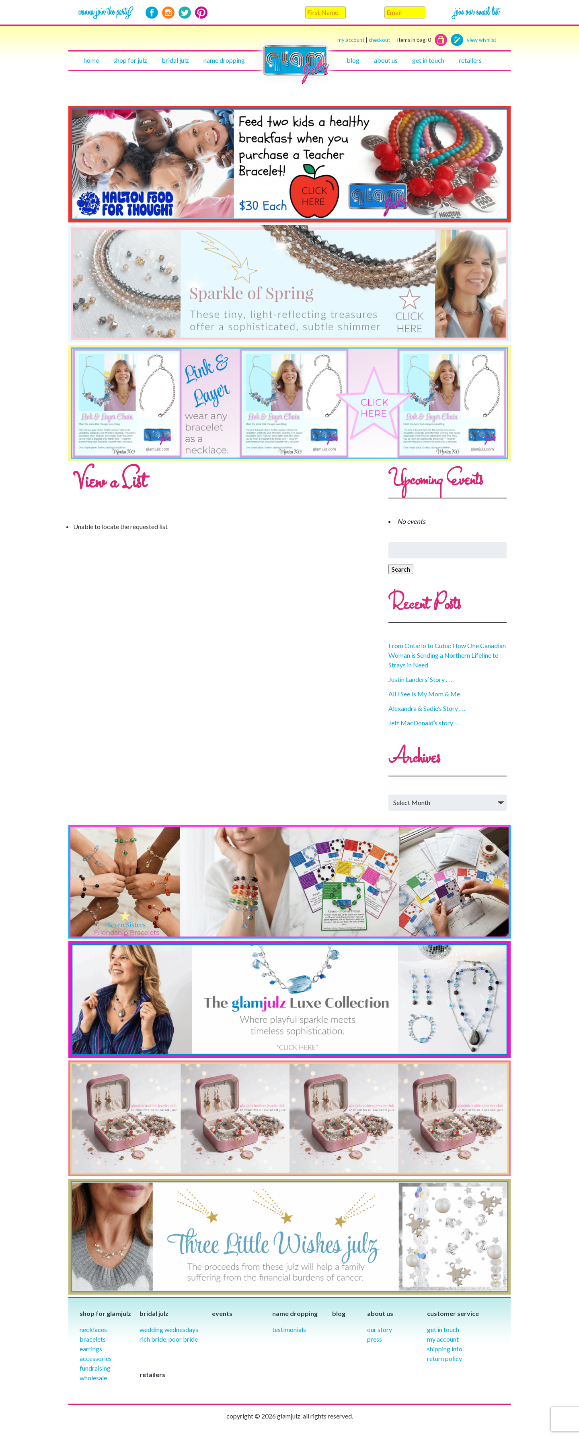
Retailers (470, 60)
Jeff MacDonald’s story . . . (424, 723)
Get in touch (428, 60)
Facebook (152, 12)
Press (374, 1339)
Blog (353, 60)
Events (222, 1313)
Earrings (91, 1349)
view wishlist (481, 40)
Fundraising (95, 1368)
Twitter (185, 12)
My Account (443, 1339)
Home (91, 60)
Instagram (168, 12)
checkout (400, 40)
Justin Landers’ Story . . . (420, 679)
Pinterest (201, 12)
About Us (386, 60)
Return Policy (444, 1358)
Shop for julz (130, 60)
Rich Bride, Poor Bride (169, 1339)
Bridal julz (175, 60)
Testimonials (289, 1329)
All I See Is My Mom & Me (424, 694)
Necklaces (93, 1329)
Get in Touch (443, 1329)
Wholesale (93, 1377)
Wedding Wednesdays (169, 1329)
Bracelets (93, 1339)
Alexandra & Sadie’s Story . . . (426, 708)
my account (350, 40)
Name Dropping (224, 60)
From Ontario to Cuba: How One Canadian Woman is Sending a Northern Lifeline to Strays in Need (447, 655)
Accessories (96, 1358)
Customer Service (453, 1313)
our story (379, 1329)
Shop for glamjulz (105, 1313)
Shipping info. (445, 1349)
